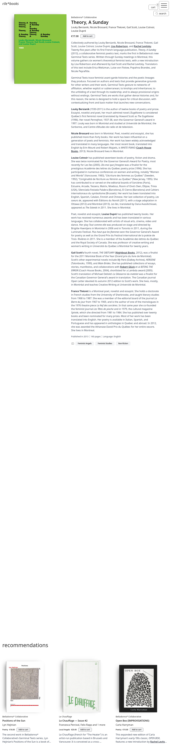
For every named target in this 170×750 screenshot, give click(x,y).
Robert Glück (127, 266)
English (117, 336)
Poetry (5, 729)
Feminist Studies (105, 343)
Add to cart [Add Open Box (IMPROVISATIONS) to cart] (136, 729)
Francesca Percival (69, 724)
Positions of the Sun (13, 720)
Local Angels (64, 729)
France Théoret (117, 27)
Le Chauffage (65, 716)
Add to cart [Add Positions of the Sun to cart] (23, 729)
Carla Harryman (124, 724)
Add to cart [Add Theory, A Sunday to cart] (88, 36)
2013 (86, 336)
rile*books (10, 3)
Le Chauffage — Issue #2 (73, 720)
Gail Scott (132, 27)
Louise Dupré (78, 30)
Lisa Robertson (119, 46)
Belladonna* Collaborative (84, 17)
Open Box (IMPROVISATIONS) (132, 720)
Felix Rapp (86, 724)
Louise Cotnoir (146, 27)
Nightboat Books (125, 252)
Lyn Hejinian (9, 724)
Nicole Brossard (98, 27)
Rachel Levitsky (142, 46)
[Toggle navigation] (164, 5)
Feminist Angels (85, 343)
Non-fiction (123, 343)
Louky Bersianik (80, 27)
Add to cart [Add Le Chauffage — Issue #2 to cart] (85, 729)
